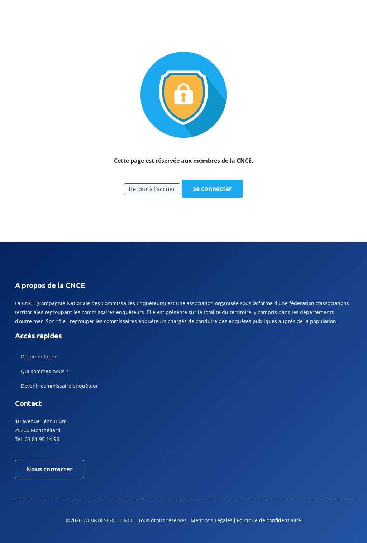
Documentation (39, 356)
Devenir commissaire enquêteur (59, 385)
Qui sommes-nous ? (44, 371)
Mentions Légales (212, 520)
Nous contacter (49, 469)
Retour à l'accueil (152, 189)
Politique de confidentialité (269, 520)
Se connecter (212, 189)
